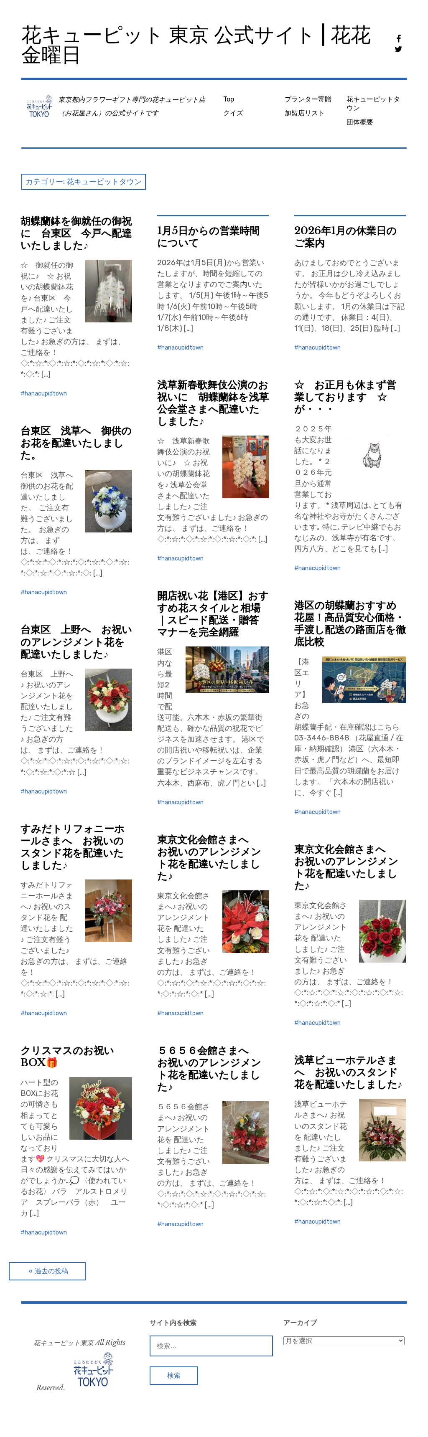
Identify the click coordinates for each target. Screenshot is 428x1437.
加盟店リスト (305, 113)
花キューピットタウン (373, 103)
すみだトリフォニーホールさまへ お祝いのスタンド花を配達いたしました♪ (72, 847)
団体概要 (359, 122)
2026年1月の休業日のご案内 (345, 237)
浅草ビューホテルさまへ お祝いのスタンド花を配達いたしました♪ (348, 1072)
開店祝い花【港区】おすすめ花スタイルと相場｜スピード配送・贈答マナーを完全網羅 (213, 614)
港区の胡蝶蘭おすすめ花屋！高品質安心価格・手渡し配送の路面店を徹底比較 (350, 623)
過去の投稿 (51, 1271)
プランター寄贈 (308, 99)
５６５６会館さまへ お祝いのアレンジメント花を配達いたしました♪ (209, 1068)
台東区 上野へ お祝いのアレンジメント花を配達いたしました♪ (76, 641)
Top (228, 99)
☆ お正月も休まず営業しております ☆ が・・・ (345, 397)
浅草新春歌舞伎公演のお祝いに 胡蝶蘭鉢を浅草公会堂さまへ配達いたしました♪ (213, 403)
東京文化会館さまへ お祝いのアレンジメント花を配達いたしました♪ (209, 858)
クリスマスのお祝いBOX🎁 (67, 1056)
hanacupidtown (46, 393)
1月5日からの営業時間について (208, 237)
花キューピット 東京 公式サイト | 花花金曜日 (196, 45)
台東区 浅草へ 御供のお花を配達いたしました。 (76, 443)
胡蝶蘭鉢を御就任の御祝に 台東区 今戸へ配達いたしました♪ (76, 233)
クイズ (233, 113)
